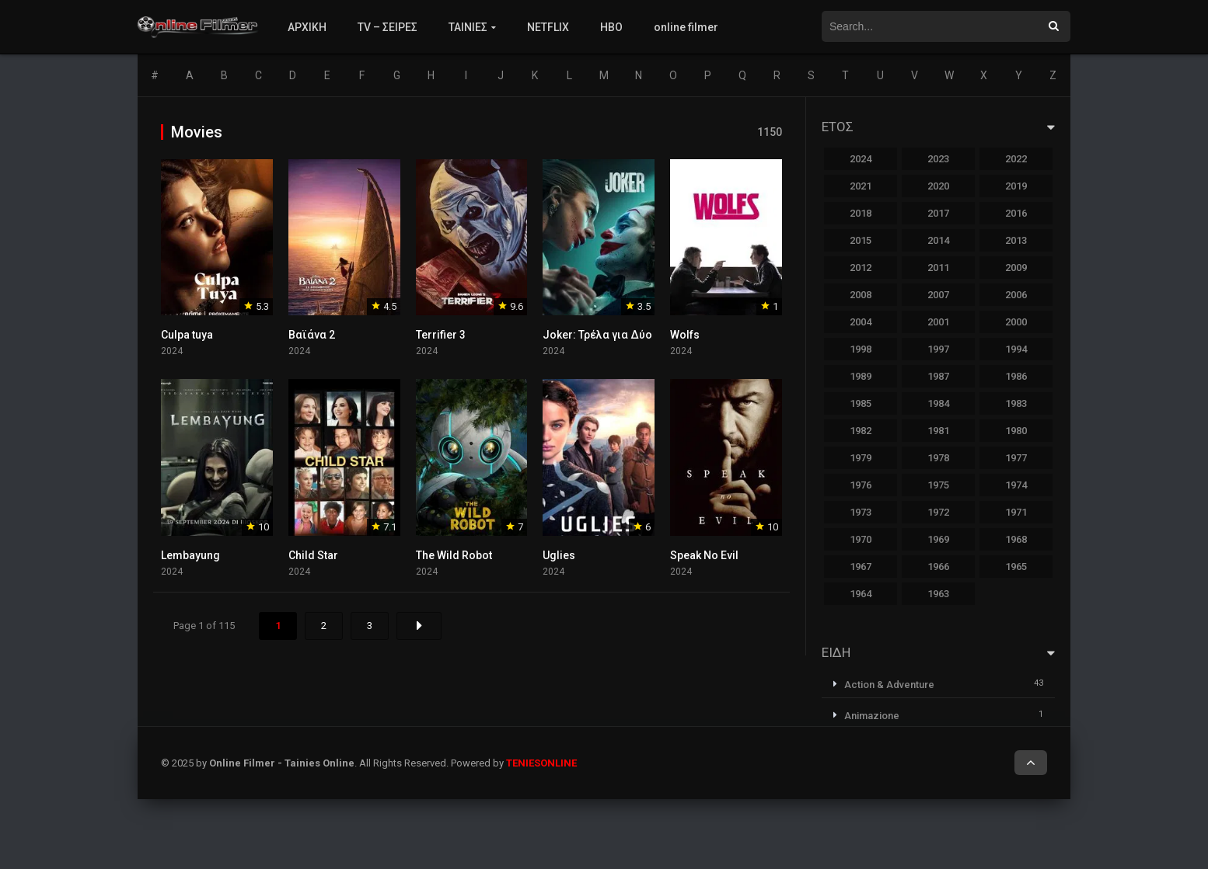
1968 (1016, 539)
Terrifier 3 (441, 334)
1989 (860, 376)
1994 (1016, 349)
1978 (938, 458)
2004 (860, 322)
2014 (938, 240)
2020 (938, 186)
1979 (860, 458)
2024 (860, 159)
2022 (1016, 159)
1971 (1016, 512)
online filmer (686, 27)
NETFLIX (548, 27)
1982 (860, 430)
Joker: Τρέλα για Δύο (597, 334)
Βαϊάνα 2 (311, 334)
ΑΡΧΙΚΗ (307, 27)
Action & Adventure (889, 684)
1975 (938, 485)
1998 (860, 349)
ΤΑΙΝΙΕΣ (468, 27)
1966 (938, 566)
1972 (938, 512)
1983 (1016, 403)
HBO (611, 27)
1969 (938, 539)
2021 (860, 186)
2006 (1016, 295)
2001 (938, 322)
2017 (938, 213)
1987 (938, 376)
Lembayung (190, 555)
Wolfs (685, 334)
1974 (1016, 485)
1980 (1016, 430)
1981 (938, 430)
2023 (938, 159)
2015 (860, 240)
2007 (938, 295)
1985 (860, 403)
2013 (1016, 240)
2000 (1016, 322)
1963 (938, 594)
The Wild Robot (454, 555)
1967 (860, 566)
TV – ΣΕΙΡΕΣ (387, 27)
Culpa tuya (187, 334)
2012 (860, 267)
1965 (1016, 566)
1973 (860, 512)
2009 (1016, 267)
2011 (938, 267)
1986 (1016, 376)
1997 (938, 349)
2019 (1016, 186)
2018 (860, 213)
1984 (938, 403)
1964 (860, 594)
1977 (1016, 458)
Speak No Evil (704, 555)
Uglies (559, 555)
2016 (1016, 213)
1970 (860, 539)
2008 (860, 295)
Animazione (871, 715)
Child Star (313, 555)
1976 (860, 485)
